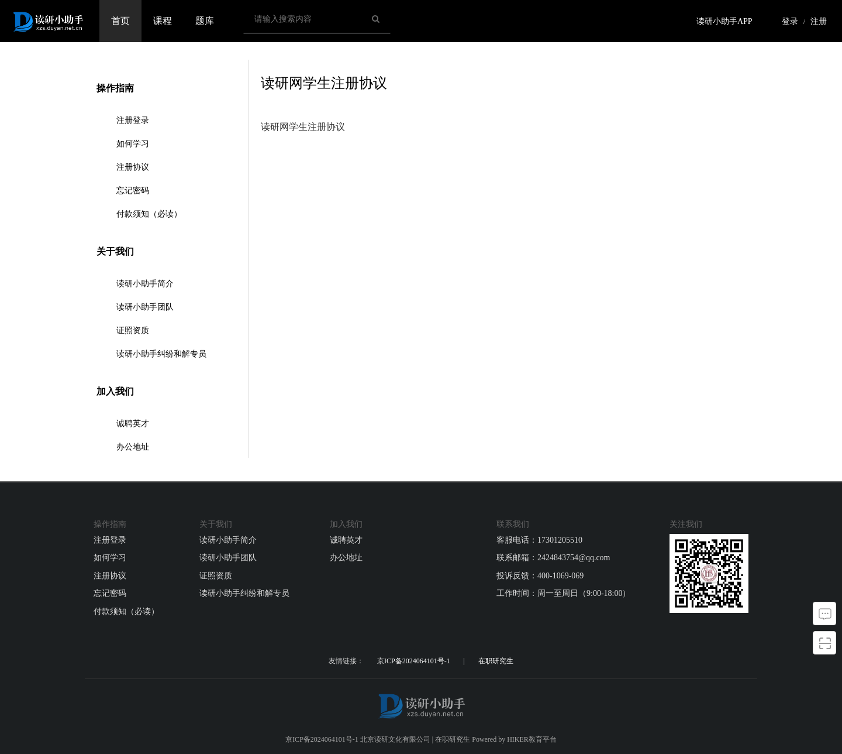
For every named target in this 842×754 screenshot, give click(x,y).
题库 (204, 21)
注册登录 (132, 120)
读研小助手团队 (145, 307)
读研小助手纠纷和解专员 (161, 353)
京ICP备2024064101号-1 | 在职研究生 (445, 661)
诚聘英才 (132, 423)
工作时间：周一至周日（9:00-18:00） (563, 593)
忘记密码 (132, 190)
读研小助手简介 (145, 283)
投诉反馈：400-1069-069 (540, 575)
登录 (790, 21)
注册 (818, 21)
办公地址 (132, 447)
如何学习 (132, 143)
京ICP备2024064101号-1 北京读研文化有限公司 (357, 739)
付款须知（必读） (149, 214)
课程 (162, 21)
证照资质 (132, 330)
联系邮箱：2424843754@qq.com (553, 557)
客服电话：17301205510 (539, 540)
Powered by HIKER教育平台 (514, 739)
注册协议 (132, 167)
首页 (120, 21)
